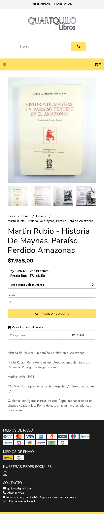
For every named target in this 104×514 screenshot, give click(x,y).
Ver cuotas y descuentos (27, 285)
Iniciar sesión (63, 4)
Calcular (78, 335)
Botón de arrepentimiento (19, 501)
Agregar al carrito (52, 314)
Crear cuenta (41, 4)
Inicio (12, 216)
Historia (41, 216)
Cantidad (12, 295)
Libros (25, 216)
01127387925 (13, 493)
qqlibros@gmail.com (17, 488)
